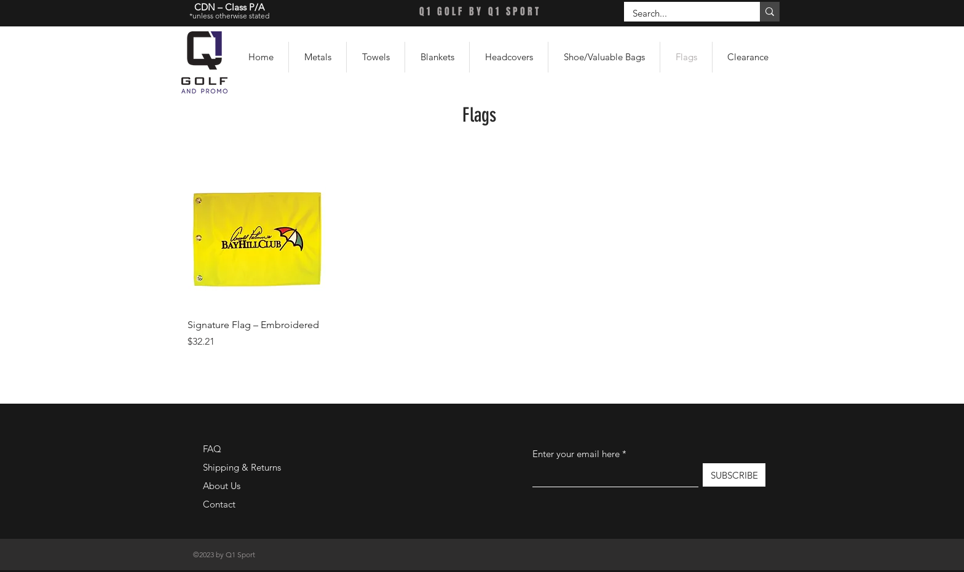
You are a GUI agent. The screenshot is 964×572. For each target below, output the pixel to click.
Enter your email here (576, 453)
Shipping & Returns (242, 467)
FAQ (212, 449)
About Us (221, 486)
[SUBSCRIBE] (734, 475)
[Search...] (683, 13)
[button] (317, 57)
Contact (219, 504)
